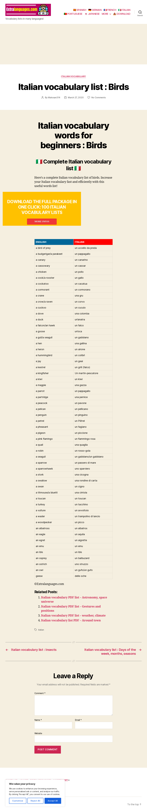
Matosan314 (54, 97)
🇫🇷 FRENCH (110, 10)
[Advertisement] (73, 44)
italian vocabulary (73, 76)
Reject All (35, 801)
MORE (105, 14)
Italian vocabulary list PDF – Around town (71, 620)
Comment (40, 693)
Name (38, 720)
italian (41, 629)
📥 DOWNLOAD (121, 14)
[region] (35, 793)
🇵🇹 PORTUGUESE (73, 14)
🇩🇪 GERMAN (95, 10)
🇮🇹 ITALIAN (124, 10)
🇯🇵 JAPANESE (92, 14)
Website (38, 733)
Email (78, 720)
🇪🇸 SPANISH (79, 10)
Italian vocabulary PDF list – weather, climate (73, 615)
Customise (17, 801)
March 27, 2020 (76, 97)
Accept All (53, 801)
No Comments (98, 97)
